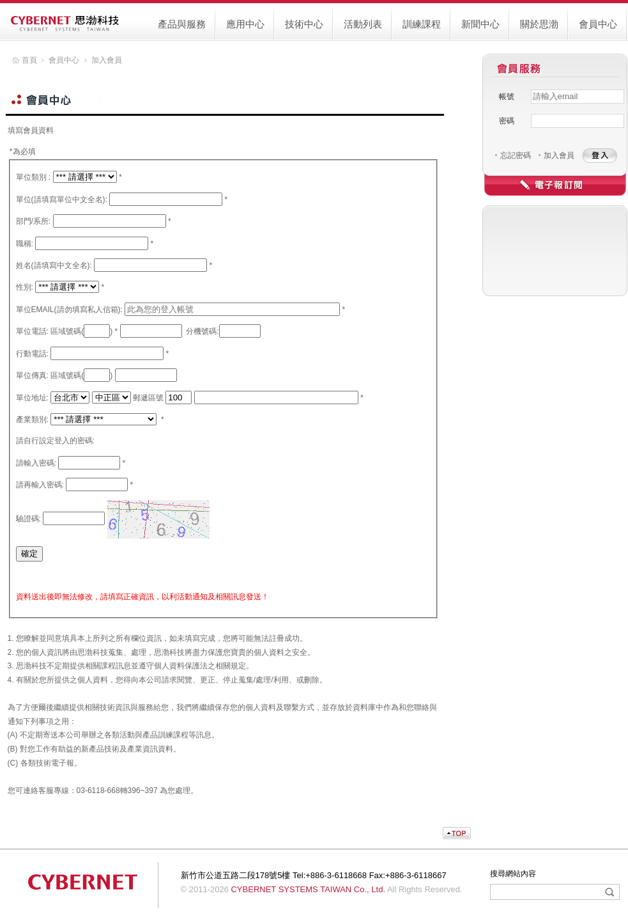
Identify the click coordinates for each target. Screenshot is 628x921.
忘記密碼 (515, 155)
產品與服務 (182, 24)
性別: (24, 287)
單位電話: (32, 331)
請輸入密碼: (36, 463)
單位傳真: (32, 375)
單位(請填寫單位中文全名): (61, 199)
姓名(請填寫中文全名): (54, 265)
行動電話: (32, 353)
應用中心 (245, 24)
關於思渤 (539, 24)
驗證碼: (28, 518)
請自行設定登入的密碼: (55, 440)
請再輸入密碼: (40, 484)
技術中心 (304, 24)
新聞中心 (480, 24)
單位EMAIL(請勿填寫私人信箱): (69, 309)
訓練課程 (421, 24)
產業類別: (32, 419)
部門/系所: (33, 221)
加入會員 (559, 155)
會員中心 (598, 24)
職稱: (24, 243)
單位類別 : (33, 177)
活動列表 (363, 24)
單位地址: (32, 397)
